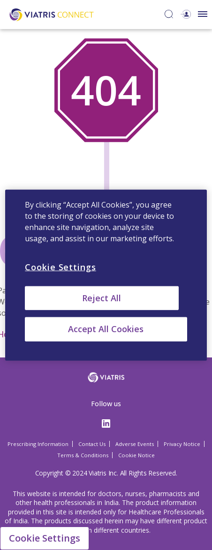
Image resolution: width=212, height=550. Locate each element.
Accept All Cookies (106, 328)
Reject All (101, 298)
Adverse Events (134, 444)
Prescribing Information (38, 444)
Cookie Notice (136, 455)
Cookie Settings (44, 538)
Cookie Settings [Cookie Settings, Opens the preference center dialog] (60, 267)
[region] (105, 275)
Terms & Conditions (82, 455)
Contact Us (92, 444)
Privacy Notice (182, 444)
